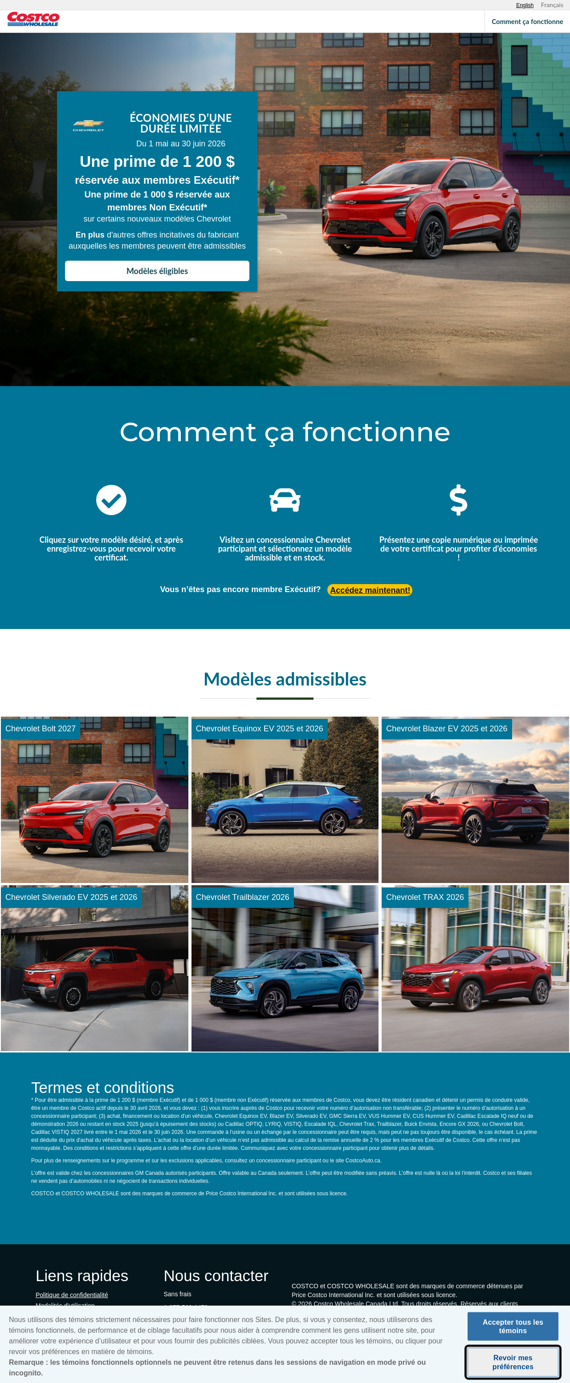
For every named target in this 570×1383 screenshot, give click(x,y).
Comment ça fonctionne (527, 21)
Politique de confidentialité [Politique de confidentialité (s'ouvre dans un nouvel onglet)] (72, 1294)
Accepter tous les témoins (513, 1329)
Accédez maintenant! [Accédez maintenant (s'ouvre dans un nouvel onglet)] (370, 590)
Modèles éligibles (157, 271)
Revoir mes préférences (513, 1365)
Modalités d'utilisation (65, 1305)
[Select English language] (524, 5)
